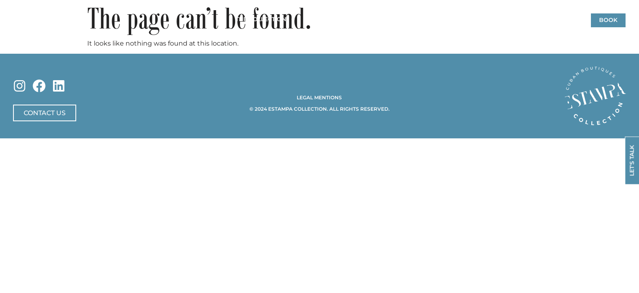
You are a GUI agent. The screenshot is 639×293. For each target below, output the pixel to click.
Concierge (379, 19)
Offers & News (429, 19)
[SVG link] (595, 96)
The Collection (266, 19)
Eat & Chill (479, 19)
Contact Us (523, 19)
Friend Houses (328, 19)
